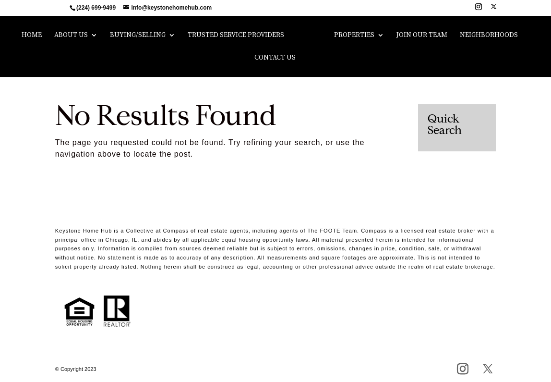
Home (32, 35)
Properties (354, 35)
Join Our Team (421, 35)
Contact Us (275, 58)
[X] (493, 9)
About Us (71, 35)
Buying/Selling (138, 35)
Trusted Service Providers (236, 35)
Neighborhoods (489, 35)
